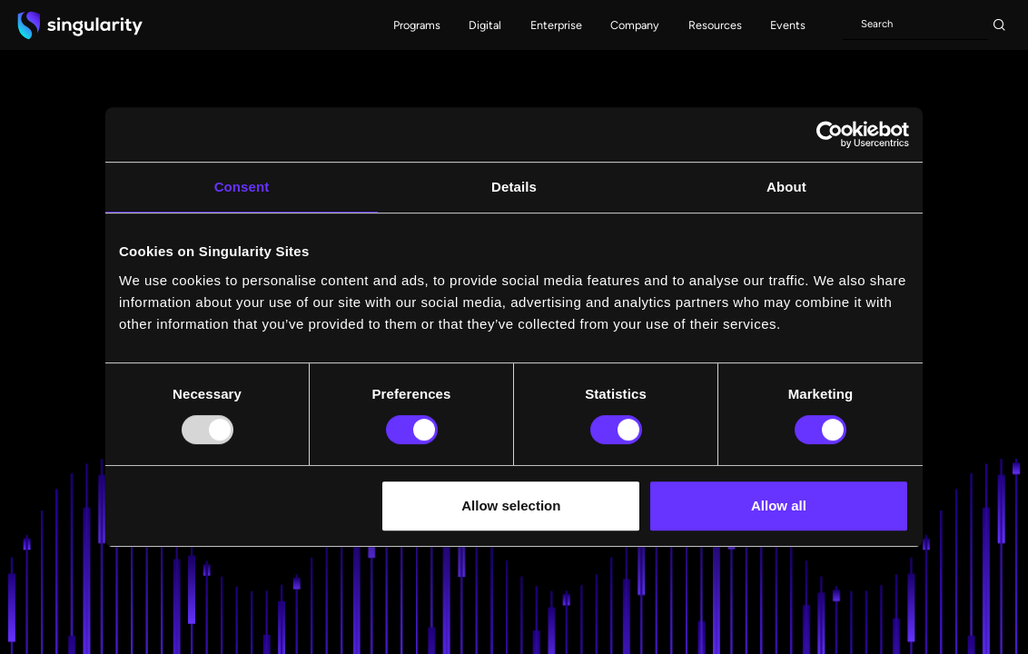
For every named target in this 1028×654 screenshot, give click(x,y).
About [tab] (786, 186)
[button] (416, 25)
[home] (80, 25)
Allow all (778, 505)
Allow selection (510, 505)
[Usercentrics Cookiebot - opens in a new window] (829, 134)
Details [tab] (514, 186)
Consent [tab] (242, 186)
